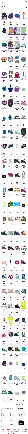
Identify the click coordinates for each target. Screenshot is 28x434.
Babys (1, 422)
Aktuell (10, 421)
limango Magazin (2, 415)
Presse (1, 418)
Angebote (2, 421)
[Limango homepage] (3, 1)
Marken (1, 427)
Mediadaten (2, 419)
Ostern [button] (5, 10)
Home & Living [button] (8, 10)
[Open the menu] (1, 3)
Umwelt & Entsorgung (21, 416)
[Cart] (6, 19)
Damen (1, 424)
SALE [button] (11, 10)
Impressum (11, 417)
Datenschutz (11, 415)
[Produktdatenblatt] (4, 19)
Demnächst (11, 422)
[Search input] (14, 3)
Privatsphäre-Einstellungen (13, 418)
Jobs (1, 417)
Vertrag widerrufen (20, 415)
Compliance (11, 416)
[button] (4, 8)
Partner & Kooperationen (3, 416)
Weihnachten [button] (14, 10)
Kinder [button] (2, 10)
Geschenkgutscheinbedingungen (13, 419)
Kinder (1, 423)
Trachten (2, 426)
